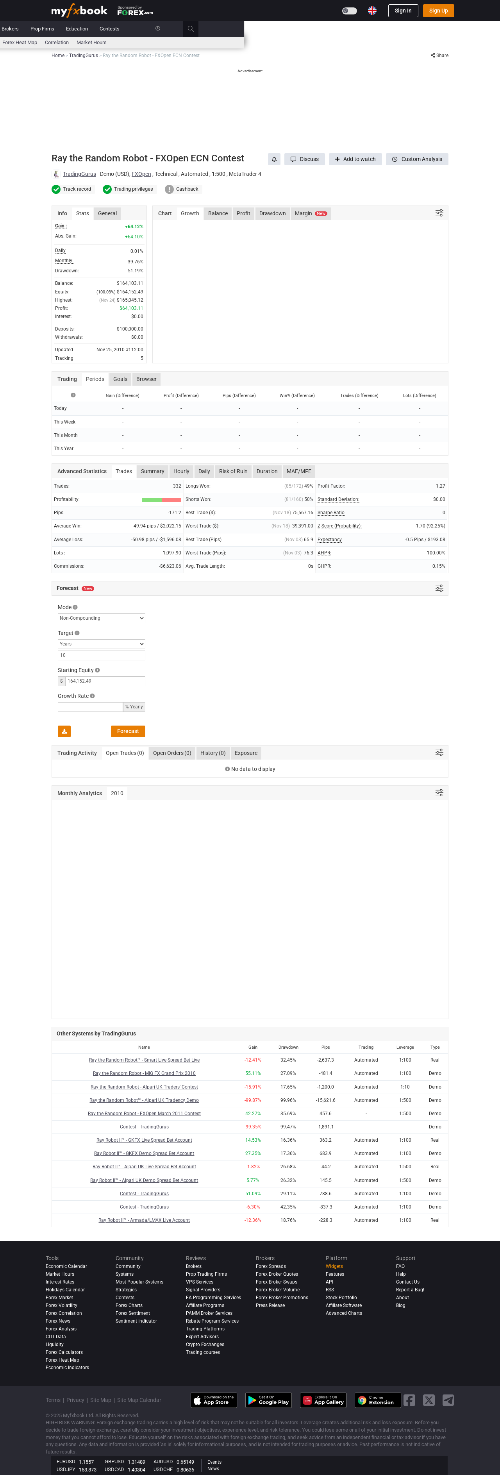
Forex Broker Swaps (276, 1282)
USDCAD (114, 1469)
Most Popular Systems (139, 1282)
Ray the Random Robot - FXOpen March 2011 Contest (144, 1113)
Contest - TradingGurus (144, 1127)
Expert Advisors (202, 1336)
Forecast (128, 731)
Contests (365, 29)
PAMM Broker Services (209, 1313)
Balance (218, 213)
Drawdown (272, 213)
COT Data (56, 1336)
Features (335, 1274)
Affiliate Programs (205, 1305)
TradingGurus (79, 174)
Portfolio (86, 29)
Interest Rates (117, 42)
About (402, 1297)
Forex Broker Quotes (277, 1274)
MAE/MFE (299, 471)
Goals (120, 379)
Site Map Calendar (139, 1400)
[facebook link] (409, 1400)
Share (439, 55)
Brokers (266, 29)
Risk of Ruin (233, 471)
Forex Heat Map (275, 42)
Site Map (100, 1400)
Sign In (403, 10)
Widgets (334, 1266)
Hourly (181, 471)
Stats (82, 213)
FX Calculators (157, 42)
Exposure (246, 753)
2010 (117, 793)
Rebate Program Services (212, 1321)
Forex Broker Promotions (282, 1297)
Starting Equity (76, 670)
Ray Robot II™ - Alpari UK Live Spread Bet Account (144, 1166)
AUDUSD (163, 1461)
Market (139, 29)
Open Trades (125, 753)
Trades (124, 471)
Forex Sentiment (133, 1313)
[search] (451, 29)
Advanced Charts (344, 1313)
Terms (53, 1400)
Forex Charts (129, 1305)
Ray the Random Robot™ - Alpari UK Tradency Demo (144, 1100)
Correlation (313, 42)
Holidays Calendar (65, 1290)
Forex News (58, 1321)
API (329, 1282)
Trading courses (203, 1352)
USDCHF (163, 1469)
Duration (267, 471)
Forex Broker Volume (278, 1290)
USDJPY (66, 1469)
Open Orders (172, 753)
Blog (400, 1305)
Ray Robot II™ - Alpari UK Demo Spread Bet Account (144, 1180)
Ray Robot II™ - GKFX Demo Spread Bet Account (144, 1153)
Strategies (126, 1290)
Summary (152, 471)
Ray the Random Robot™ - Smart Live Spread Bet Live (144, 1060)
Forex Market (59, 1297)
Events (214, 1462)
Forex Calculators (64, 1352)
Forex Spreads (271, 1266)
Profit (243, 213)
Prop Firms (298, 29)
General (107, 213)
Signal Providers (203, 1290)
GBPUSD (114, 1461)
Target (65, 633)
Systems (169, 29)
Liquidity (55, 1344)
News (113, 29)
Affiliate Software (344, 1305)
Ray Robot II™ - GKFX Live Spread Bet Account (144, 1140)
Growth (190, 213)
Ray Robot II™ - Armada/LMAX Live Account (144, 1220)
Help (401, 1274)
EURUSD (66, 1461)
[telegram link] (448, 1400)
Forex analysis (61, 1329)
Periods (95, 379)
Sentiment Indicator (136, 1321)
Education (333, 29)
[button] (304, 159)
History (213, 753)
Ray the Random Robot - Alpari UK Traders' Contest (144, 1087)
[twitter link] (429, 1400)
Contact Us (408, 1282)
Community (202, 29)
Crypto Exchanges (205, 1344)
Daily (204, 471)
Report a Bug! (410, 1290)
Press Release (270, 1305)
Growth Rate (73, 696)
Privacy (75, 1400)
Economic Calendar (73, 42)
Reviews (236, 29)
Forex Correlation (64, 1313)
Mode (64, 607)
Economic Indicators (67, 1367)
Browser (146, 379)
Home (58, 29)
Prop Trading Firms (206, 1274)
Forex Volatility (61, 1305)
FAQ (400, 1266)
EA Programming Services (213, 1297)
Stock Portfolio (341, 1297)
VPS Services (199, 1282)
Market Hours (347, 42)
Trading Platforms (205, 1329)
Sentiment (239, 42)
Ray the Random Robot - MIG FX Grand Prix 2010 (144, 1073)
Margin (311, 213)
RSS (330, 1290)
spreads (211, 42)
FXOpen (141, 174)
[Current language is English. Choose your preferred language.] (372, 10)
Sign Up (438, 10)
